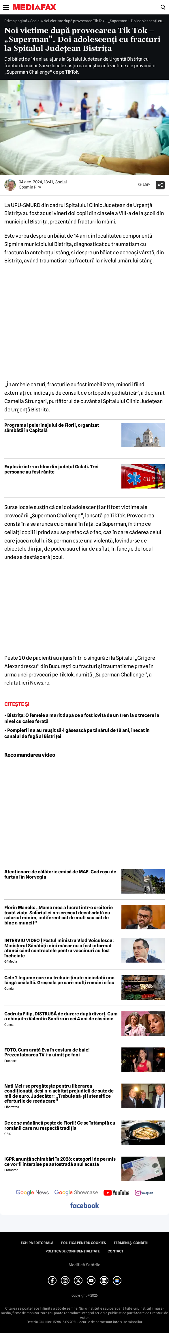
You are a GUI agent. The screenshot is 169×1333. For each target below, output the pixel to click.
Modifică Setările (84, 1265)
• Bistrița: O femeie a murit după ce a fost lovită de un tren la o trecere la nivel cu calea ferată (81, 718)
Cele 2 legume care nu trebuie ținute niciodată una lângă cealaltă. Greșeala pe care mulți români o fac (59, 980)
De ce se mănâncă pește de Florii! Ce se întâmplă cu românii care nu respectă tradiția (59, 1126)
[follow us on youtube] (116, 1193)
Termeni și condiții (131, 1243)
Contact (115, 1251)
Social (35, 20)
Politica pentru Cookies (83, 1243)
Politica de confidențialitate (73, 1251)
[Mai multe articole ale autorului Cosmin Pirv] (10, 185)
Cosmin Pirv (30, 187)
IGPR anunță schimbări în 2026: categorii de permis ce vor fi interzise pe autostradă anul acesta (60, 1162)
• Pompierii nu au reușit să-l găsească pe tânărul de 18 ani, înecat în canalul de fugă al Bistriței (77, 733)
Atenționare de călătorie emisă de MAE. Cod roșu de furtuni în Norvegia (60, 874)
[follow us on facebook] (84, 1206)
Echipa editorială (37, 1243)
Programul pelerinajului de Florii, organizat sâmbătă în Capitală (51, 428)
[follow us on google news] (32, 1193)
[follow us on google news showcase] (76, 1193)
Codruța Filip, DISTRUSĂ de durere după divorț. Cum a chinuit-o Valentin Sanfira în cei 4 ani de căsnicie (61, 1016)
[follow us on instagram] (144, 1193)
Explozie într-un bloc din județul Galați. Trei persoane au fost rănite (51, 469)
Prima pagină (15, 20)
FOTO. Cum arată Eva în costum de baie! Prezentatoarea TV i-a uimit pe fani (47, 1052)
